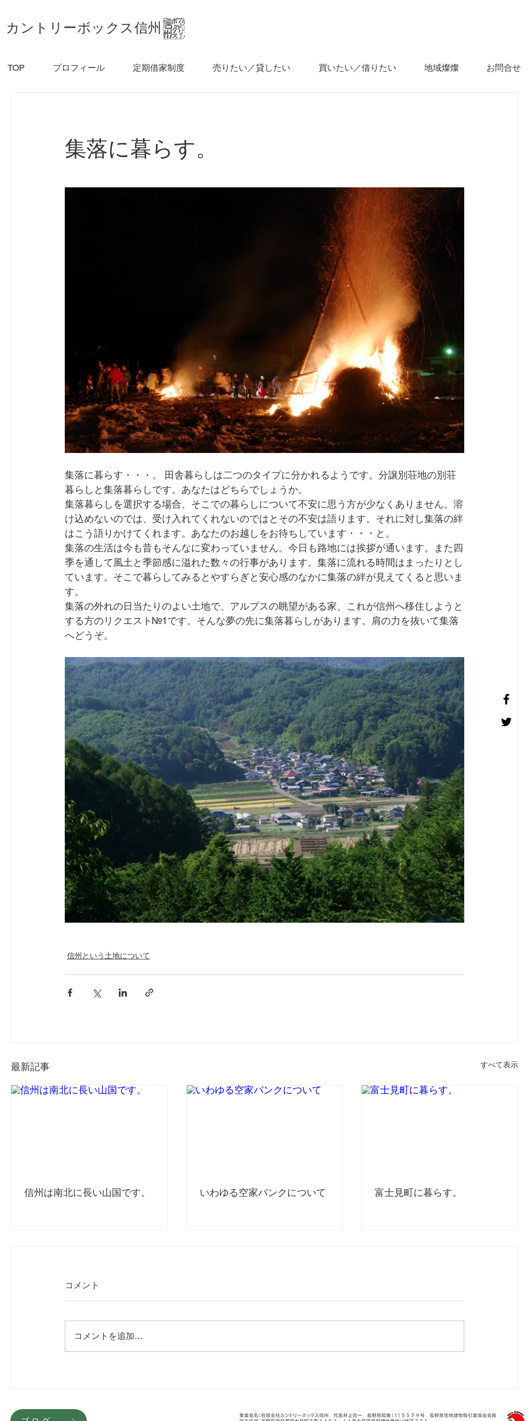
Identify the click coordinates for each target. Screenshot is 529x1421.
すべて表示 (499, 1064)
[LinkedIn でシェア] (123, 992)
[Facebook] (506, 699)
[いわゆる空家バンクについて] (265, 1129)
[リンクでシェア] (149, 992)
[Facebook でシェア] (70, 992)
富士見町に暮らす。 (418, 1192)
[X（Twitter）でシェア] (96, 992)
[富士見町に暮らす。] (440, 1129)
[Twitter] (506, 722)
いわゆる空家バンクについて (263, 1192)
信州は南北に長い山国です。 (87, 1192)
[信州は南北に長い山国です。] (89, 1129)
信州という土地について (108, 955)
